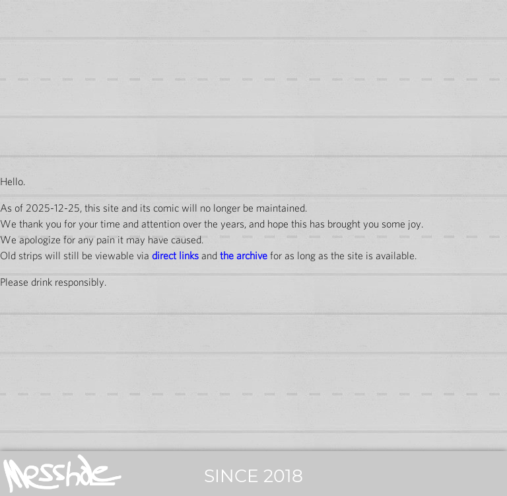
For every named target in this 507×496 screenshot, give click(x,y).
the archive (243, 255)
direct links (175, 255)
